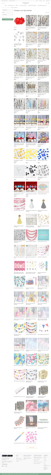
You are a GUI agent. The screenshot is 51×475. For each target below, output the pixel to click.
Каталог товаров (7, 7)
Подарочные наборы (23, 5)
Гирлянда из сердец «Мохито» (43, 365)
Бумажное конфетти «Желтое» (31, 160)
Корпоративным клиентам (42, 5)
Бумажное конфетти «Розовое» (31, 443)
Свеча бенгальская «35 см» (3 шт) (19, 443)
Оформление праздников (32, 5)
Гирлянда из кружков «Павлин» (31, 365)
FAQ (44, 0)
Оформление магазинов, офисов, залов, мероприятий (38, 457)
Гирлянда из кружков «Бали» (19, 365)
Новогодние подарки (37, 463)
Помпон (15, 27)
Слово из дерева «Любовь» (42, 193)
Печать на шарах (36, 460)
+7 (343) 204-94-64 (4, 464)
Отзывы (40, 0)
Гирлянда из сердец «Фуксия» (19, 210)
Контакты (47, 0)
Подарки (16, 5)
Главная (3, 7)
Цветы (6, 5)
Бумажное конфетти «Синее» (42, 160)
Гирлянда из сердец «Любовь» (31, 241)
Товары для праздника (14, 7)
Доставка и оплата (12, 0)
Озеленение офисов (37, 459)
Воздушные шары (11, 5)
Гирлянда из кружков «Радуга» (31, 334)
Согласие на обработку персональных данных (46, 468)
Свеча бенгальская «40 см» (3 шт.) (19, 396)
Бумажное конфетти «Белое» (19, 177)
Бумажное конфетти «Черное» (31, 177)
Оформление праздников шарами (27, 459)
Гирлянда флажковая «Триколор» (43, 334)
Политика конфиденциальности (46, 465)
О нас (37, 0)
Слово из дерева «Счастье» (42, 241)
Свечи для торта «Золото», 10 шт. (31, 93)
